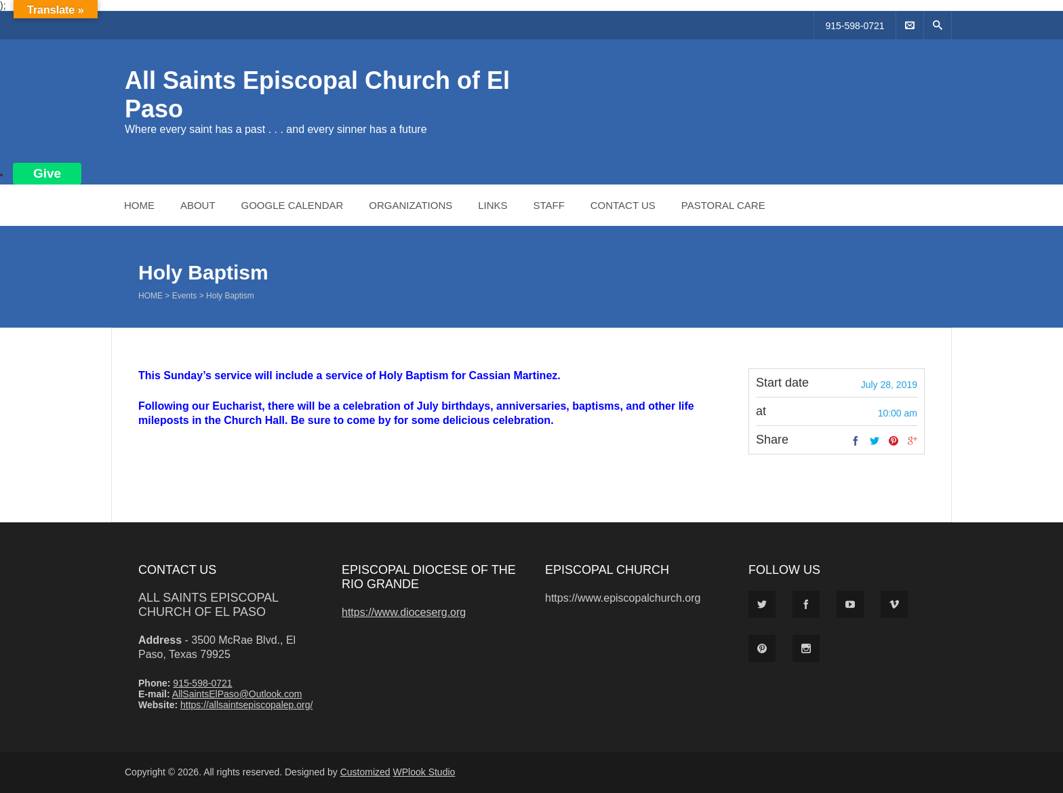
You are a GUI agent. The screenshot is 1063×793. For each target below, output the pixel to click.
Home (139, 205)
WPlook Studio (424, 772)
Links (492, 205)
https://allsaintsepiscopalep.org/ (246, 704)
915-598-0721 (854, 25)
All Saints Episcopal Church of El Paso (208, 605)
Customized (365, 772)
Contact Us (623, 205)
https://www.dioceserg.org (404, 612)
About (198, 205)
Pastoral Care (723, 205)
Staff (548, 205)
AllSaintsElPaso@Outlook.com (237, 694)
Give (47, 173)
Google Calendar (292, 205)
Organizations (410, 205)
